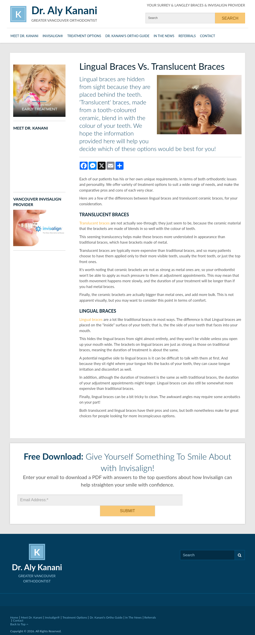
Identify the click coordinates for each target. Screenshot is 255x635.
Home (14, 606)
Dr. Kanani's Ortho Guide (127, 36)
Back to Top (19, 613)
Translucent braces (94, 223)
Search (239, 544)
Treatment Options (84, 36)
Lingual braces (90, 319)
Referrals (187, 36)
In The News (164, 36)
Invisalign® (53, 36)
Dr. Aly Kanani (64, 10)
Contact (207, 36)
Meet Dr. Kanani (24, 36)
